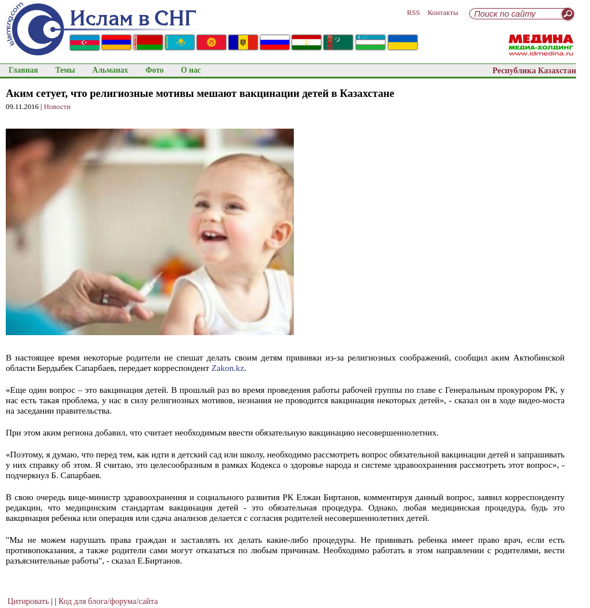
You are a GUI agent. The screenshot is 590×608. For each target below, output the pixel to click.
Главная (23, 70)
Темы (65, 70)
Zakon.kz (227, 368)
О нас (191, 70)
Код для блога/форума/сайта (108, 601)
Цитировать (28, 601)
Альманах (110, 70)
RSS (413, 13)
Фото (154, 70)
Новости (57, 107)
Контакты (443, 13)
